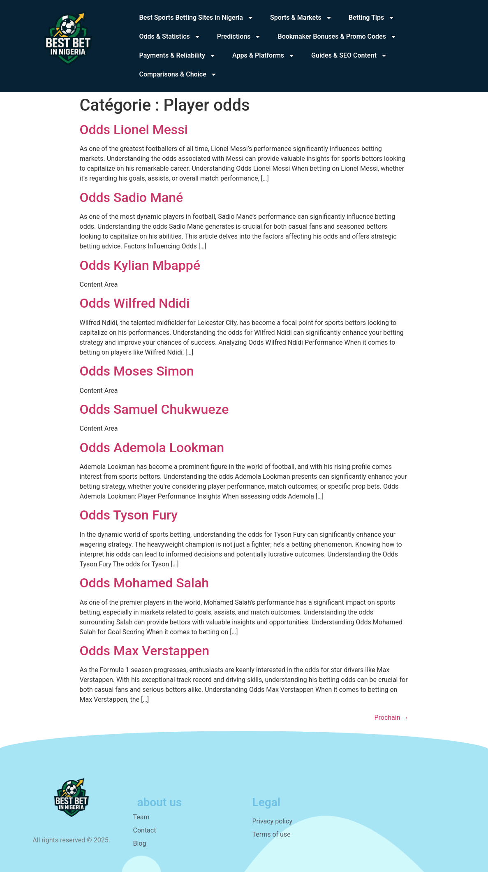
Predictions (239, 36)
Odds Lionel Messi (134, 129)
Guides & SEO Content (349, 55)
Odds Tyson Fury (129, 515)
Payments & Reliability (177, 55)
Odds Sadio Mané (131, 197)
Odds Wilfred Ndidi (135, 303)
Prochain (391, 717)
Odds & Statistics (170, 36)
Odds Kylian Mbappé (140, 265)
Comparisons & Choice (178, 74)
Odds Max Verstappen (145, 651)
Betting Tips (372, 17)
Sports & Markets (301, 17)
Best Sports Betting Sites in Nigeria (196, 17)
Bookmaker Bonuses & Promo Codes (337, 36)
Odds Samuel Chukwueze (154, 409)
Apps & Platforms (263, 55)
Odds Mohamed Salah (144, 583)
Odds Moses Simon (137, 371)
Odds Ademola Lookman (152, 447)
